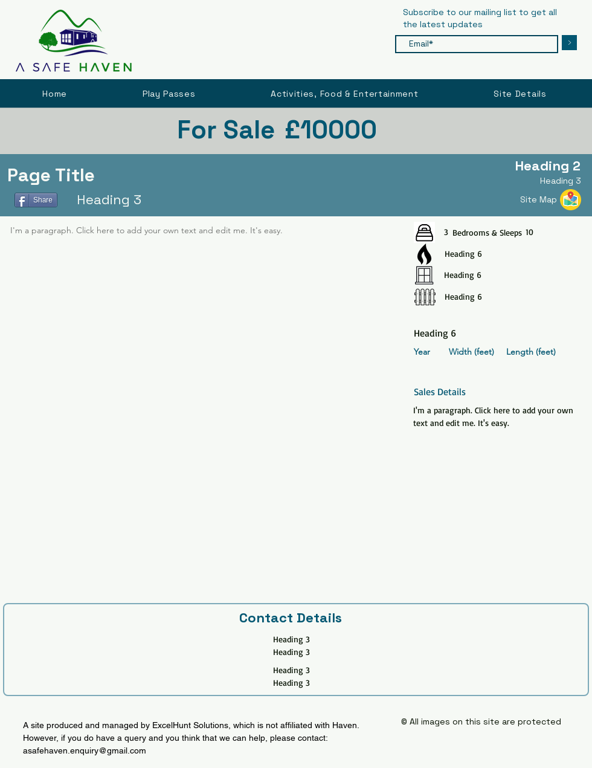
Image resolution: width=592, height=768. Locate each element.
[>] (569, 42)
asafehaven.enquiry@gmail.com (84, 750)
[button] (520, 93)
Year (422, 351)
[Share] (35, 200)
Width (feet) (471, 351)
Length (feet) (531, 351)
